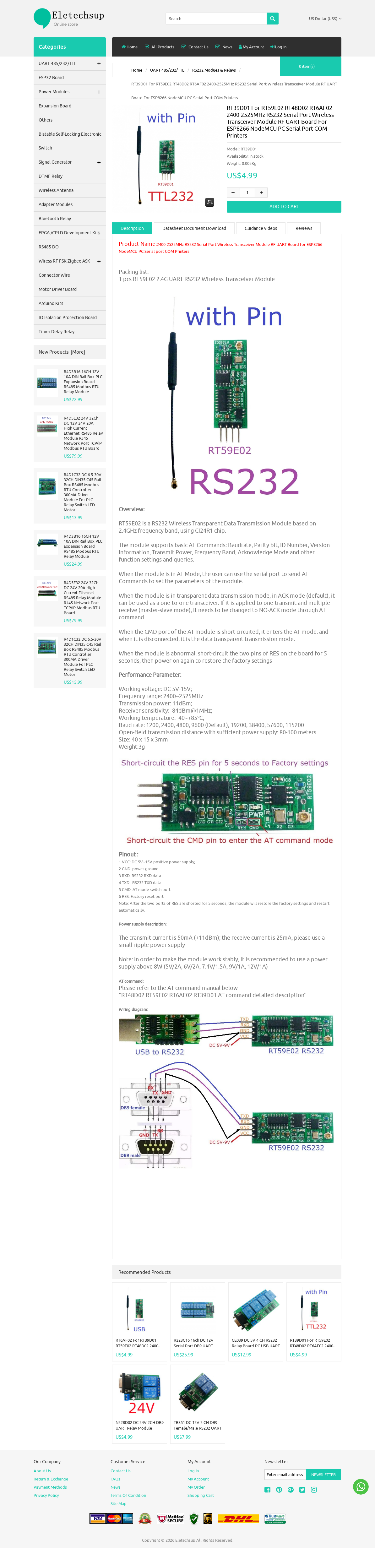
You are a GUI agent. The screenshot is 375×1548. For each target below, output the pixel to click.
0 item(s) (307, 66)
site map (119, 1503)
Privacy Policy (46, 1494)
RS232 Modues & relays (214, 70)
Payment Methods (50, 1486)
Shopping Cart (201, 1494)
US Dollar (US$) (325, 18)
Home (130, 46)
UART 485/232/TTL (167, 70)
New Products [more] (62, 352)
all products (159, 46)
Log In (278, 46)
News (223, 46)
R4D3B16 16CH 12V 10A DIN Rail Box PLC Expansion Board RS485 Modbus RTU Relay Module (83, 381)
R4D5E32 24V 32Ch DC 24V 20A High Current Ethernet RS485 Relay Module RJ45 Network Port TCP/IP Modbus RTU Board (82, 597)
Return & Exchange (51, 1478)
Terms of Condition (128, 1494)
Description (132, 228)
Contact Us (194, 46)
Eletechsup (185, 1539)
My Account (251, 46)
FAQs (115, 1478)
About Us (42, 1470)
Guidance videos (261, 228)
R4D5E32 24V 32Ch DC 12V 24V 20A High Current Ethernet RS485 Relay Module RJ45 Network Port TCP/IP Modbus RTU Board (83, 433)
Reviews (304, 228)
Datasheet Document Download (194, 228)
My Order (196, 1486)
